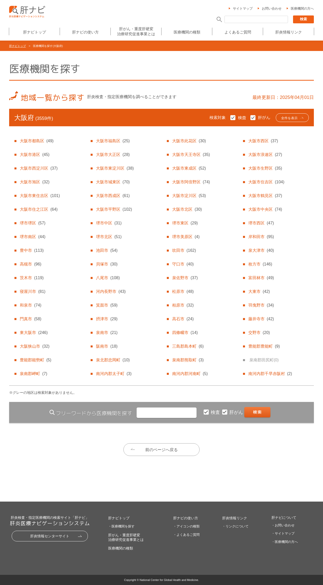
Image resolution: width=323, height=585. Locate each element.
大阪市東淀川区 (115, 168)
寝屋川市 (32, 291)
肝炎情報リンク (288, 32)
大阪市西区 (263, 141)
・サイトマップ (283, 533)
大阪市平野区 (114, 209)
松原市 (182, 291)
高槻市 (30, 264)
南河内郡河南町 (190, 373)
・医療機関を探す (121, 526)
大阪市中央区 (265, 209)
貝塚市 (106, 264)
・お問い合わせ (283, 525)
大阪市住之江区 (38, 209)
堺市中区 (108, 223)
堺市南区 (32, 237)
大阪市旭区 (34, 182)
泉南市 (106, 332)
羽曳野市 (261, 305)
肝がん (236, 412)
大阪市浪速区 (265, 154)
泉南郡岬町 (33, 373)
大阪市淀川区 (189, 195)
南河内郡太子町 (114, 373)
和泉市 (30, 305)
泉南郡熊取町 (188, 360)
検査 (216, 412)
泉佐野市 (185, 278)
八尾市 (108, 278)
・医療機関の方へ (284, 542)
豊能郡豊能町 (264, 346)
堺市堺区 (32, 223)
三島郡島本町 (188, 346)
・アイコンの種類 (186, 526)
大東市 (259, 291)
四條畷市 (185, 332)
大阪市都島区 (36, 141)
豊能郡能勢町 (35, 360)
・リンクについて (235, 526)
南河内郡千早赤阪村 (270, 373)
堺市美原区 (186, 237)
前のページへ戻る (161, 450)
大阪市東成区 (189, 168)
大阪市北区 (187, 209)
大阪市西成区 (113, 195)
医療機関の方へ (302, 8)
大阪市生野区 (265, 168)
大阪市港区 (34, 154)
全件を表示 (289, 118)
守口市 (182, 264)
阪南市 (106, 346)
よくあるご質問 (237, 32)
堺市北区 (108, 237)
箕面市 (106, 305)
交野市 (259, 332)
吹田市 (184, 250)
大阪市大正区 (113, 154)
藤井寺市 (261, 319)
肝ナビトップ (34, 32)
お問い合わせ (272, 8)
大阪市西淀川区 (38, 168)
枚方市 (260, 264)
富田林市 (261, 278)
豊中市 (31, 250)
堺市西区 (261, 223)
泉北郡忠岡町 (113, 360)
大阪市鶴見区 (265, 195)
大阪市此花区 (189, 141)
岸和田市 (261, 237)
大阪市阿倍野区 (191, 182)
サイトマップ (243, 8)
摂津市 (106, 319)
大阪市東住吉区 (40, 195)
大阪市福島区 (113, 141)
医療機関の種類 (187, 32)
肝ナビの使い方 (85, 32)
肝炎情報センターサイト (49, 536)
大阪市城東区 (113, 182)
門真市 (30, 319)
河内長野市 (110, 291)
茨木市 (31, 278)
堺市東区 (185, 223)
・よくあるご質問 (186, 535)
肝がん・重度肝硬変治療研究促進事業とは (136, 31)
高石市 (182, 319)
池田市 (106, 250)
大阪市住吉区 (266, 182)
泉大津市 (261, 250)
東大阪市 (33, 332)
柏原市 (182, 305)
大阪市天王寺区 (191, 154)
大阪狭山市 (34, 346)
